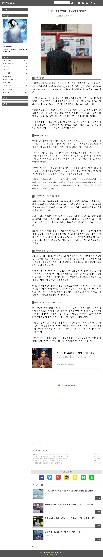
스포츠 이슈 (15, 89)
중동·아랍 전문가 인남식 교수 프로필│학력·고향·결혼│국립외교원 (49, 456)
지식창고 (60, 16)
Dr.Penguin (8, 3)
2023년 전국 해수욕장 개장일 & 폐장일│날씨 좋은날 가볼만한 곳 (49, 454)
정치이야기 (15, 76)
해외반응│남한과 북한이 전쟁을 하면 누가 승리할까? (46, 463)
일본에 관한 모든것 (15, 79)
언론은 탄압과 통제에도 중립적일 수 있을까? (66, 11)
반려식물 (15, 73)
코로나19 (16, 86)
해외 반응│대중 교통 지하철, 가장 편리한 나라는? (45, 460)
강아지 (16, 67)
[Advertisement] (66, 385)
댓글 (34, 547)
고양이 (16, 69)
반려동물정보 (15, 64)
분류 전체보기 (15, 61)
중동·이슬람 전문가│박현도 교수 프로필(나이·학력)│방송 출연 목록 (50, 458)
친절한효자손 (54, 554)
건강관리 (15, 83)
